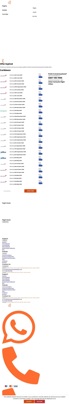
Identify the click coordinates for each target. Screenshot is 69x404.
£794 (40, 146)
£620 (40, 81)
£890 (40, 164)
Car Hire (34, 16)
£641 (40, 140)
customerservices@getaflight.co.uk (13, 269)
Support (5, 240)
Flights (34, 8)
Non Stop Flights (6, 214)
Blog (3, 249)
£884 (40, 158)
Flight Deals (5, 222)
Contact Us (4, 261)
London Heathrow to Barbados (17, 97)
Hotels (34, 12)
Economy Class (6, 210)
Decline (39, 401)
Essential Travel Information (8, 258)
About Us (4, 242)
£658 (40, 117)
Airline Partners (5, 218)
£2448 (40, 181)
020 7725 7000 (9, 271)
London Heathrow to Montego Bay (18, 73)
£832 (40, 152)
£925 (40, 170)
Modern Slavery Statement (8, 248)
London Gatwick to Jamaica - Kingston (19, 120)
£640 (40, 122)
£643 (40, 111)
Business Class (5, 205)
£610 (40, 99)
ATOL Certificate (6, 243)
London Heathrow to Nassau (16, 144)
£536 (40, 75)
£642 (40, 105)
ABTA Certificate (6, 246)
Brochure (4, 262)
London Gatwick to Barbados (16, 103)
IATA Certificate (5, 245)
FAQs (3, 259)
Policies (4, 253)
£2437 (40, 176)
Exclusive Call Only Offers (8, 216)
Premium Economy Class (8, 208)
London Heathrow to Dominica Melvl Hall (19, 168)
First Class (4, 207)
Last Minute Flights (6, 212)
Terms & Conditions (7, 255)
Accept (29, 401)
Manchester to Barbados (16, 109)
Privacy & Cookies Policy (8, 256)
